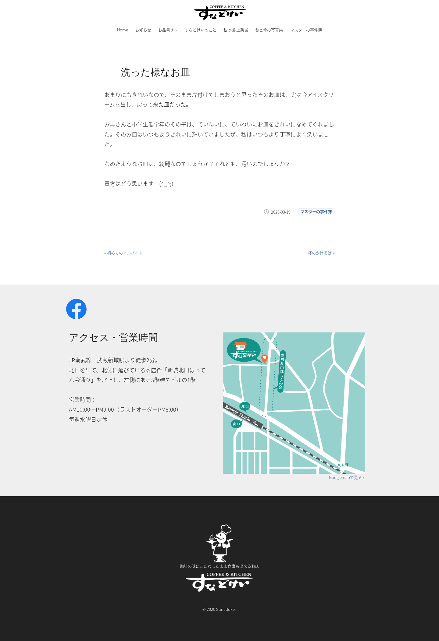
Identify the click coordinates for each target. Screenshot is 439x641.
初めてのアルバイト (125, 253)
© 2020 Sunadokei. (219, 609)
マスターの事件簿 (316, 211)
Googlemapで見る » (347, 477)
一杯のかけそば (318, 253)
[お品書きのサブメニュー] (176, 30)
